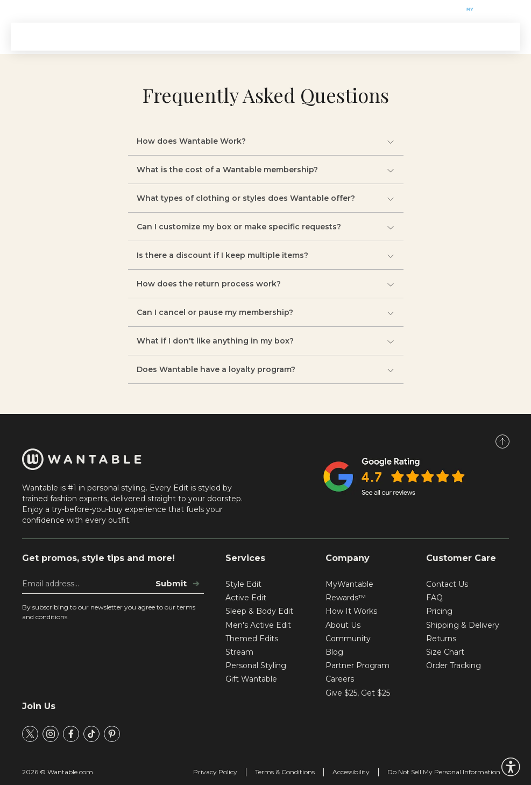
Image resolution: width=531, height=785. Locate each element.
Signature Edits (168, 36)
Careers (339, 679)
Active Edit (245, 597)
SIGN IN (487, 36)
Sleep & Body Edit (259, 611)
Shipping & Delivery (462, 625)
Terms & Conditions (285, 772)
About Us (342, 625)
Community (348, 638)
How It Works (306, 36)
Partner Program (357, 665)
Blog (334, 652)
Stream (360, 36)
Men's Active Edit (258, 625)
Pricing (439, 611)
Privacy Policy (215, 772)
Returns (441, 638)
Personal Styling (255, 665)
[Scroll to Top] (502, 441)
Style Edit (243, 584)
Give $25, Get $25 (357, 693)
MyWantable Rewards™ (349, 590)
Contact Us (447, 584)
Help (97, 9)
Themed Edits (239, 36)
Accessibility (351, 772)
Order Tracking (453, 665)
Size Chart (445, 652)
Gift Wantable (45, 9)
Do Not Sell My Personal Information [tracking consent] (443, 772)
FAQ (434, 597)
